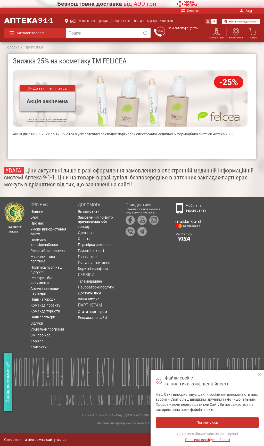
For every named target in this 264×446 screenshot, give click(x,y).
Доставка (86, 233)
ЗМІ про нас (40, 335)
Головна (12, 47)
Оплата (84, 239)
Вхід (246, 11)
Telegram (142, 231)
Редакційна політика (47, 251)
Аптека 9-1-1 (28, 21)
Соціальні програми (47, 329)
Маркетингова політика (42, 258)
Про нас (37, 223)
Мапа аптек (87, 21)
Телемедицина (90, 281)
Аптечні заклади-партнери (44, 290)
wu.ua (61, 439)
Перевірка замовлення (97, 245)
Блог (34, 217)
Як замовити (89, 211)
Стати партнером (92, 312)
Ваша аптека (235, 37)
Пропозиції (33, 47)
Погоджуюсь (259, 374)
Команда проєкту (45, 305)
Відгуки (139, 21)
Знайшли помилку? (7, 382)
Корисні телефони (93, 269)
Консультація (216, 37)
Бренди (102, 21)
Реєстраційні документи (41, 280)
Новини (36, 211)
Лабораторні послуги (96, 287)
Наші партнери (42, 317)
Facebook (130, 220)
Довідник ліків (120, 21)
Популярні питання (94, 262)
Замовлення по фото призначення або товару (95, 222)
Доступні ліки (89, 293)
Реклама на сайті (92, 318)
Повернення (88, 256)
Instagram (154, 220)
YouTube (142, 220)
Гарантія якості (91, 251)
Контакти (166, 21)
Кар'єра (152, 21)
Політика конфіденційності (44, 242)
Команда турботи (45, 311)
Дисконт (190, 10)
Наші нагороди (42, 299)
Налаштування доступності (241, 21)
